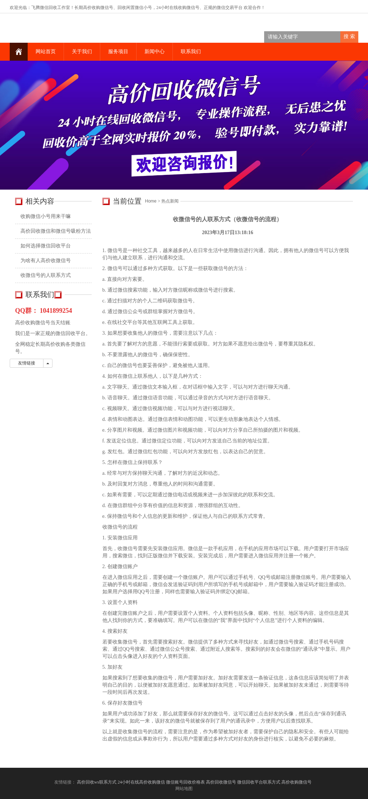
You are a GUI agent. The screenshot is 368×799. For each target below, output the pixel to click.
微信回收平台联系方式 (258, 782)
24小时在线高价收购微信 (141, 782)
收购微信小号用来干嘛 (45, 216)
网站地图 (184, 788)
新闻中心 (154, 51)
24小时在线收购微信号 (177, 7)
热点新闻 (170, 201)
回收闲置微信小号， (137, 7)
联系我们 (191, 51)
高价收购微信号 (297, 782)
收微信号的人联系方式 (45, 275)
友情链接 (27, 363)
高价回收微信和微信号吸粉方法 (55, 231)
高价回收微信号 (221, 782)
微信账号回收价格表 (185, 782)
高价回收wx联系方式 (97, 782)
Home (151, 201)
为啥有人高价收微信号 (45, 260)
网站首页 (46, 51)
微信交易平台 (230, 7)
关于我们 (82, 51)
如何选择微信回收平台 (45, 245)
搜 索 (349, 36)
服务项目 (118, 51)
